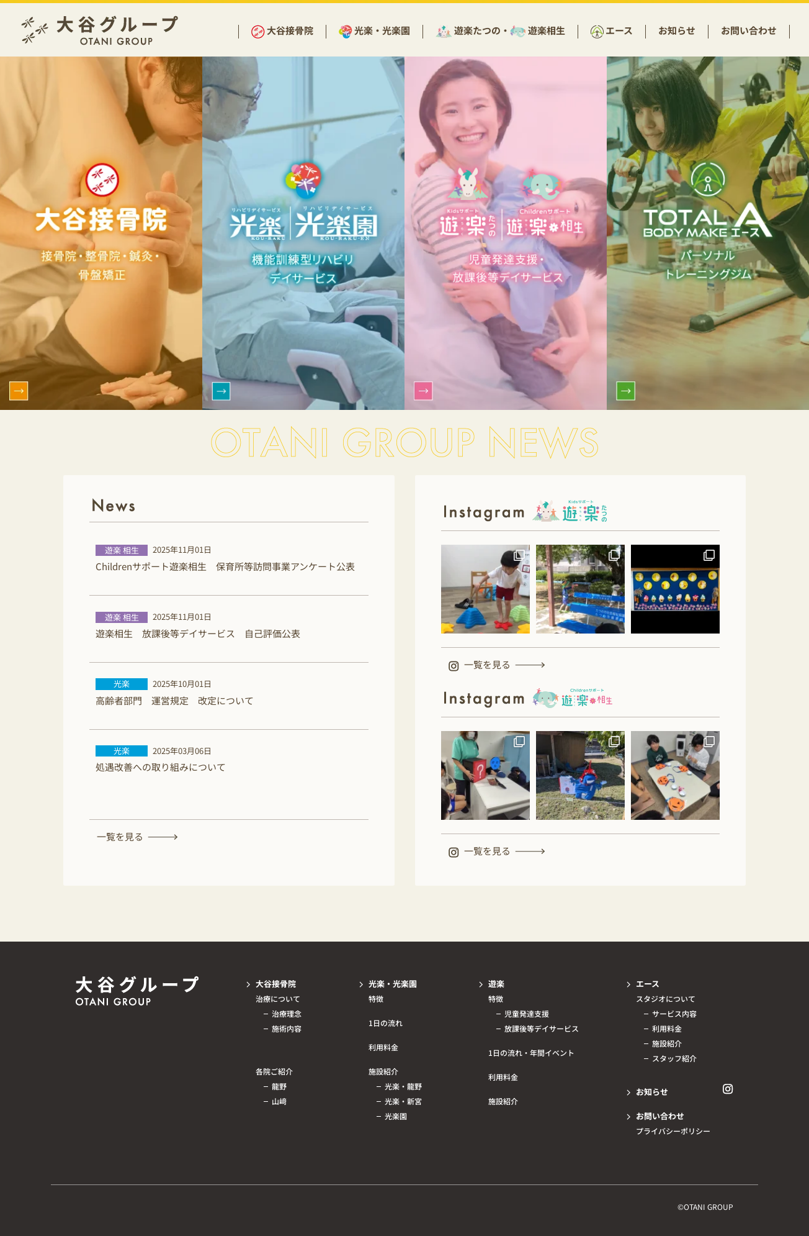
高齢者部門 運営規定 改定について (175, 700)
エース (619, 31)
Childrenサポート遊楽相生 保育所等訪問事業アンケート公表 (225, 566)
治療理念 (287, 1014)
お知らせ (676, 30)
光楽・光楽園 (382, 31)
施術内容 (287, 1029)
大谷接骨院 (290, 31)
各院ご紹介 (274, 1071)
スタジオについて (665, 999)
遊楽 (496, 983)
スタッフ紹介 (674, 1058)
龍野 (279, 1086)
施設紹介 (383, 1071)
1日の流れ (386, 1023)
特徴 (376, 999)
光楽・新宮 (403, 1101)
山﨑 (279, 1101)
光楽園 (396, 1116)
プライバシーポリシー (673, 1131)
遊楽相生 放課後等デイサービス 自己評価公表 (198, 633)
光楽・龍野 (403, 1086)
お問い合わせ (749, 30)
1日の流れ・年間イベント (531, 1053)
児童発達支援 (526, 1014)
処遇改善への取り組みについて (161, 766)
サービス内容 (674, 1014)
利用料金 (383, 1047)
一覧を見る (120, 836)
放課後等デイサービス (541, 1029)
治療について (278, 999)
